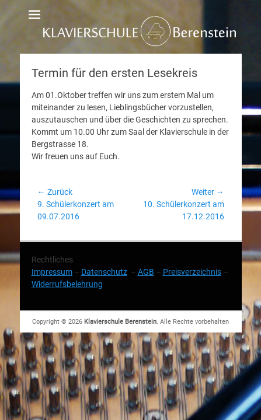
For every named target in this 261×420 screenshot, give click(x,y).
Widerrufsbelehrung (67, 284)
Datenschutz (104, 271)
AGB (146, 271)
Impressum (52, 271)
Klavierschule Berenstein (120, 322)
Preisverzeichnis (192, 271)
